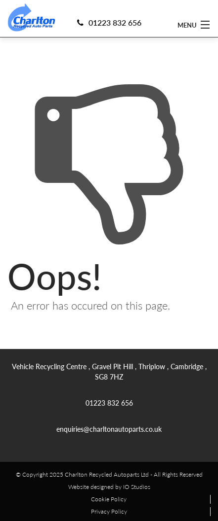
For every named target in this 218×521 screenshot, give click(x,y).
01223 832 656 (109, 22)
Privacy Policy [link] (109, 511)
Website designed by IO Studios (109, 487)
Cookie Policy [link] (109, 499)
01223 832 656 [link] (109, 403)
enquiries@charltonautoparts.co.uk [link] (109, 429)
